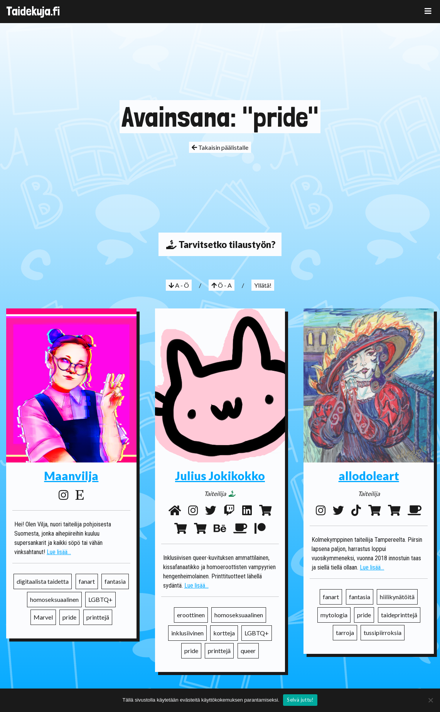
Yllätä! (262, 285)
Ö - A (221, 285)
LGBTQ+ (100, 599)
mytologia (333, 614)
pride (69, 617)
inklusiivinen (187, 633)
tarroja (345, 632)
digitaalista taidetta (43, 581)
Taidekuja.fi (33, 11)
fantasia (115, 581)
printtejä (97, 617)
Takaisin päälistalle (220, 147)
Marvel (43, 617)
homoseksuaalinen (54, 599)
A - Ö (179, 285)
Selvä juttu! (300, 700)
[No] (430, 700)
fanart (87, 581)
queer (248, 650)
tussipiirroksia (382, 632)
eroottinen (191, 614)
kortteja (224, 633)
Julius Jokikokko (220, 475)
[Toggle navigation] (428, 11)
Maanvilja (71, 475)
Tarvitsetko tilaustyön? (220, 244)
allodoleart (369, 475)
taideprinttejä (399, 614)
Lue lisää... (59, 552)
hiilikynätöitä (397, 596)
